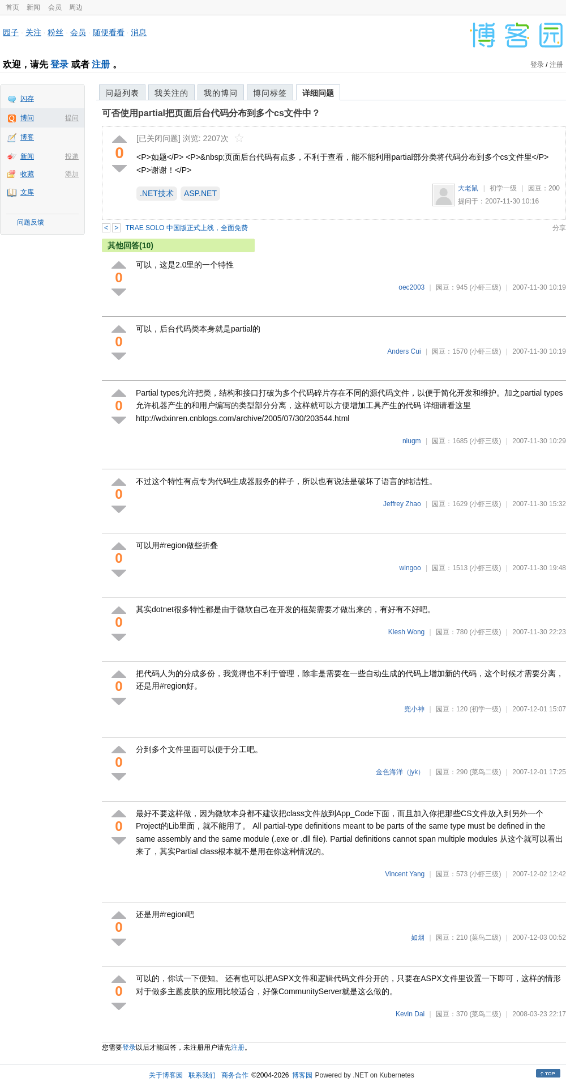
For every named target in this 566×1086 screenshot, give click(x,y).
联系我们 (202, 1075)
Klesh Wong (406, 632)
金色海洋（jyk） (400, 772)
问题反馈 (30, 222)
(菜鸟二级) (485, 772)
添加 (72, 174)
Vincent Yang (404, 874)
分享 (559, 228)
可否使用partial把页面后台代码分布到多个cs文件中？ (211, 113)
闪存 (27, 99)
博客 (27, 137)
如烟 (417, 937)
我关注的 (171, 92)
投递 (72, 156)
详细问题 (318, 92)
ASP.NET (200, 193)
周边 (76, 7)
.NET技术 (157, 193)
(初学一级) (485, 709)
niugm (411, 441)
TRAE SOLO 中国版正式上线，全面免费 (187, 228)
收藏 (27, 174)
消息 (139, 32)
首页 (12, 7)
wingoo (410, 568)
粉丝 (55, 32)
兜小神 (414, 709)
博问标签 (270, 92)
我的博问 (221, 92)
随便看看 (109, 32)
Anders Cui (404, 351)
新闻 (33, 7)
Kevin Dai (410, 1014)
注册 (101, 64)
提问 (72, 118)
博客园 (302, 1075)
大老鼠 (468, 188)
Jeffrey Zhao (402, 504)
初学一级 (503, 188)
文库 (27, 192)
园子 (11, 32)
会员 (55, 7)
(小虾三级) (485, 287)
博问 (27, 118)
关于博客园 (166, 1075)
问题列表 (122, 92)
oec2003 (411, 287)
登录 (59, 64)
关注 (33, 32)
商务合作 (234, 1075)
